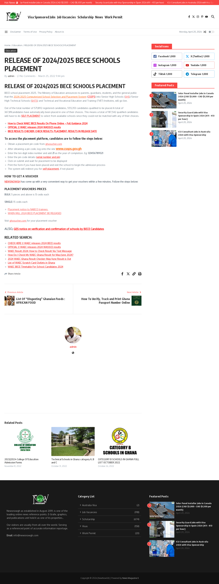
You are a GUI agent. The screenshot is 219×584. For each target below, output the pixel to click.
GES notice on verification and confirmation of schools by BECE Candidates (59, 229)
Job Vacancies (66, 17)
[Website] (73, 353)
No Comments (28, 76)
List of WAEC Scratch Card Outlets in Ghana (31, 262)
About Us (59, 31)
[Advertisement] (73, 379)
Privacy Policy (45, 31)
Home (7, 45)
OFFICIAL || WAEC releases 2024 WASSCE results (34, 127)
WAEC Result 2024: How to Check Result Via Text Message (40, 251)
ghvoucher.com (53, 143)
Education (17, 45)
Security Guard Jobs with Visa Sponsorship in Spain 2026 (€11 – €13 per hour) (196, 115)
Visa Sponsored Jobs (42, 17)
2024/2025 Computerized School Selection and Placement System (50, 96)
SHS (127, 96)
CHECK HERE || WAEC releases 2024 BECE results (34, 243)
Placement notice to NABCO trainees (28, 209)
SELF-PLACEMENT (30, 115)
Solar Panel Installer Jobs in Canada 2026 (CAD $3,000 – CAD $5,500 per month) (196, 96)
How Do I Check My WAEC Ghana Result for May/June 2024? (40, 254)
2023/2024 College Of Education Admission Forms (21, 461)
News (99, 17)
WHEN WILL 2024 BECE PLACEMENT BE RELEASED (34, 213)
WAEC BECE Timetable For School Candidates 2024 (35, 266)
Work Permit (113, 17)
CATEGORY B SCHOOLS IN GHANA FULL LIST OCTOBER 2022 (118, 461)
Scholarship (86, 17)
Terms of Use (30, 31)
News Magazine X (130, 578)
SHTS (34, 100)
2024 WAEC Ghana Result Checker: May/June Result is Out (39, 258)
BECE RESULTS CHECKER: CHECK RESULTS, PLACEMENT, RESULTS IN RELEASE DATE (52, 131)
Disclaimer (15, 31)
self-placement (51, 168)
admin (11, 76)
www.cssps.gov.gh (69, 149)
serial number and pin (48, 157)
